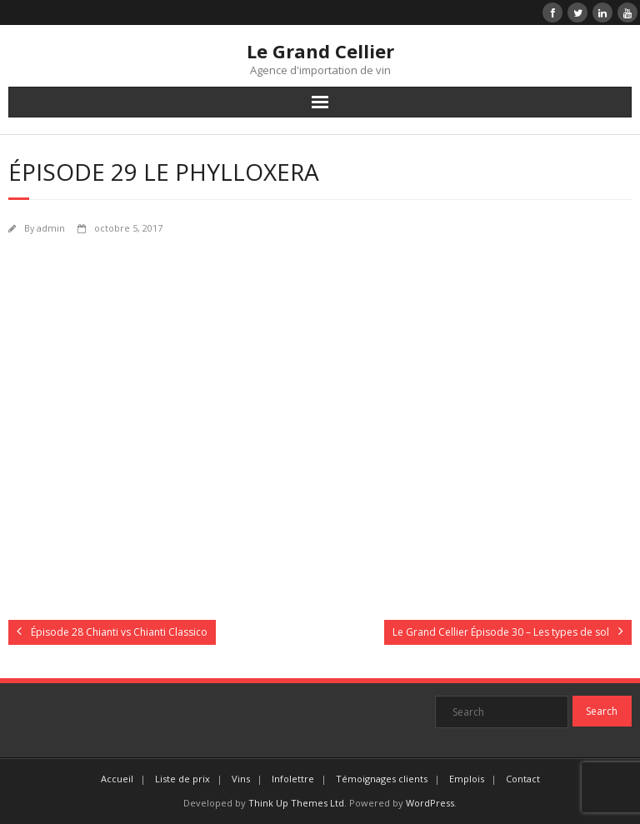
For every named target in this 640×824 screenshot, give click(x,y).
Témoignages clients (382, 778)
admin (51, 228)
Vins (241, 778)
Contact (523, 778)
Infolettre (293, 778)
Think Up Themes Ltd (296, 803)
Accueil (117, 778)
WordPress (430, 803)
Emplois (466, 778)
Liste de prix (182, 778)
